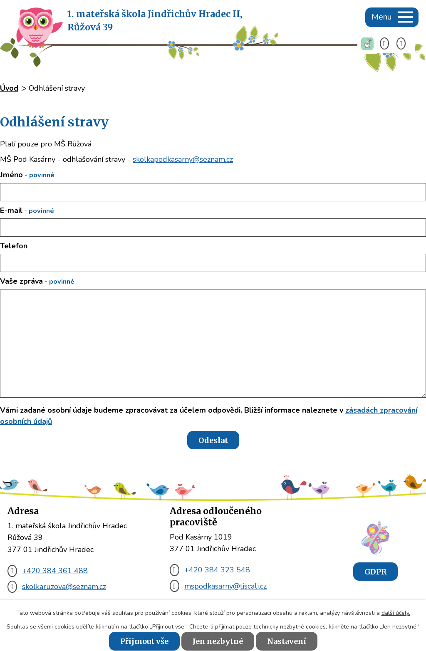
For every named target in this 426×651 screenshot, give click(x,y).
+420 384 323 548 (210, 570)
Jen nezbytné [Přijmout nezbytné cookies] (218, 641)
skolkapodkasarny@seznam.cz (183, 159)
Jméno (27, 175)
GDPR (375, 571)
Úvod (9, 88)
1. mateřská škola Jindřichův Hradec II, (154, 21)
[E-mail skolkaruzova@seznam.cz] (403, 44)
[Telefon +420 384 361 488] (387, 44)
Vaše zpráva (37, 281)
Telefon (13, 246)
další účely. (395, 613)
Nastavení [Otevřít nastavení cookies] (286, 641)
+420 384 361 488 (47, 571)
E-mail (27, 210)
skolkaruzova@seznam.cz (56, 587)
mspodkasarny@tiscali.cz (218, 586)
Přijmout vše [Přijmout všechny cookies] (144, 641)
